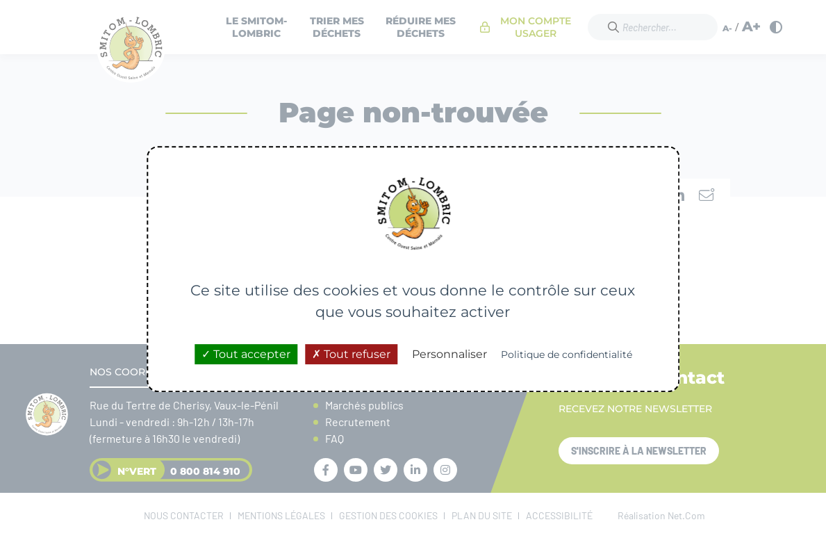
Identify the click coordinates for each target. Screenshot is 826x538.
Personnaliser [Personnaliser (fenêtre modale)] (449, 354)
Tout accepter (245, 354)
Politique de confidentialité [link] (566, 354)
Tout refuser (351, 354)
